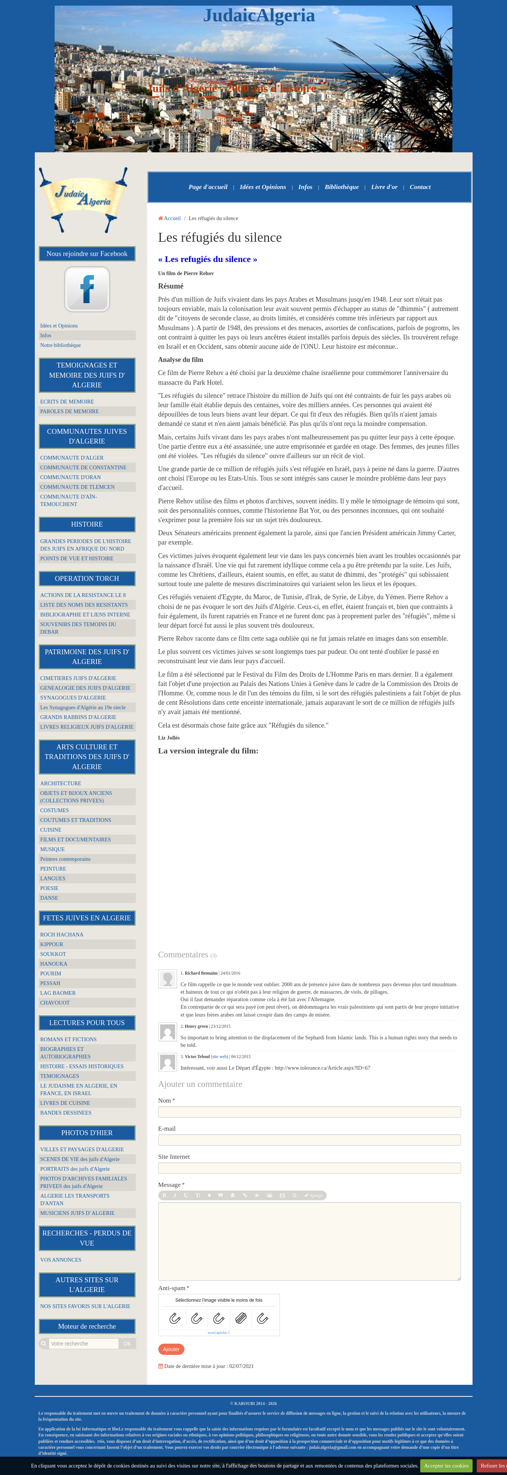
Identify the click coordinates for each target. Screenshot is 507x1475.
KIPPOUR (52, 944)
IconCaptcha (217, 1333)
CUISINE (51, 830)
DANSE (49, 898)
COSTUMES (54, 810)
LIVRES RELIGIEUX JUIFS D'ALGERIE (87, 727)
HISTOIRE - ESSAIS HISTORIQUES (82, 1066)
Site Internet (174, 1156)
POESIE (49, 888)
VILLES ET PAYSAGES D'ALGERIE (82, 1149)
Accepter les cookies (446, 1466)
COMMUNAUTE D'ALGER (72, 458)
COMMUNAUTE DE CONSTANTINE (83, 467)
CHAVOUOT (55, 1003)
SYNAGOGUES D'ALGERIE (73, 698)
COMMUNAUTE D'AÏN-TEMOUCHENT (68, 500)
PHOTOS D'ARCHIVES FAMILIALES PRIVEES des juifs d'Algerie (83, 1182)
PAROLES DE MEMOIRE (69, 411)
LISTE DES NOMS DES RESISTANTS (84, 605)
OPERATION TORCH (87, 578)
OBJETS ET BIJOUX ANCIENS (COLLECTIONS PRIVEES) (76, 797)
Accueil (172, 218)
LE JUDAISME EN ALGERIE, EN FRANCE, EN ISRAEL (78, 1089)
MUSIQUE (52, 849)
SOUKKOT (53, 954)
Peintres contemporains (65, 859)
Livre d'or (384, 187)
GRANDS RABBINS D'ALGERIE (78, 717)
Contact (420, 187)
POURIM (50, 973)
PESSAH (50, 983)
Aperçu (313, 1195)
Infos (46, 335)
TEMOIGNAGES (59, 1076)
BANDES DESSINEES (66, 1113)
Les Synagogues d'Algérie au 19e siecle (83, 707)
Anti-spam (172, 1288)
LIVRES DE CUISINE (65, 1103)
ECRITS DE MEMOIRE (67, 402)
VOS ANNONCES (61, 1260)
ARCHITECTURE (61, 783)
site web (220, 1056)
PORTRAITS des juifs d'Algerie (75, 1169)
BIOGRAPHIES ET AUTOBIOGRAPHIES (65, 1053)
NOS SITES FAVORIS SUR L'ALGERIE (85, 1306)
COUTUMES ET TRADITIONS (76, 820)
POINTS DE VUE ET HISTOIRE (77, 558)
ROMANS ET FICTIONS (68, 1039)
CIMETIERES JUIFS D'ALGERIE (78, 678)
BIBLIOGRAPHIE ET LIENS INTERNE (85, 615)
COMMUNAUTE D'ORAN (70, 477)
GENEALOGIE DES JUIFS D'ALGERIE (85, 688)
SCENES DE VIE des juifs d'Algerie (80, 1159)
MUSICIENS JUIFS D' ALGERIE (77, 1213)
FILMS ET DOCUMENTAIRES (75, 839)
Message (169, 1184)
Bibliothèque (342, 187)
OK (127, 1344)
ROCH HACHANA (62, 935)
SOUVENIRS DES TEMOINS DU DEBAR (78, 628)
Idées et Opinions (59, 326)
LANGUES (52, 878)
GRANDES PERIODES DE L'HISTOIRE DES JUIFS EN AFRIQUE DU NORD (85, 545)
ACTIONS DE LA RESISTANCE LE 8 (83, 595)
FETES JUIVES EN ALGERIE (87, 918)
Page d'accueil (208, 187)
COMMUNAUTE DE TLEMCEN (77, 487)
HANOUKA (54, 964)
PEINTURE (53, 869)
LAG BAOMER (58, 993)
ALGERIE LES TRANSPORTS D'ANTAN (75, 1199)
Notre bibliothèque (60, 345)
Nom (164, 1100)
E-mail (167, 1128)
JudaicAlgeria (259, 14)
